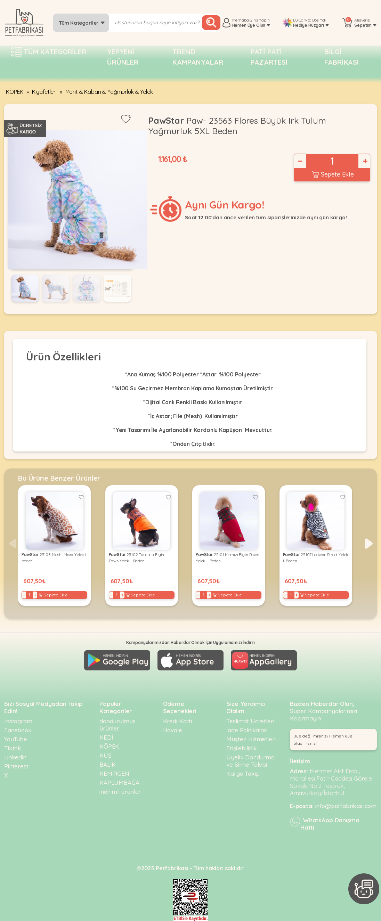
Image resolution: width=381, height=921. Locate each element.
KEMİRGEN (114, 773)
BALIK (107, 764)
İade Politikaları (246, 730)
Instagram (18, 721)
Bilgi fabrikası (341, 56)
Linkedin (15, 757)
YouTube (15, 739)
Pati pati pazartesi (269, 56)
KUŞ (105, 755)
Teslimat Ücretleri (250, 721)
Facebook (18, 730)
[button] (368, 543)
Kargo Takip (242, 773)
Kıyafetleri (44, 91)
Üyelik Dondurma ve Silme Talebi (250, 760)
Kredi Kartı (177, 721)
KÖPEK (14, 91)
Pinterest (16, 766)
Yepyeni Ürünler (122, 56)
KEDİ (106, 737)
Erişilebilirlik (241, 748)
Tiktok (12, 748)
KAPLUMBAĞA (119, 782)
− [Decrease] (300, 161)
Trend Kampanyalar (197, 56)
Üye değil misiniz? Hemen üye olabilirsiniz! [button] (322, 739)
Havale (172, 730)
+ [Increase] (365, 161)
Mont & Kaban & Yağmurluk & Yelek (109, 91)
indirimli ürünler (120, 791)
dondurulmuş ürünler (117, 724)
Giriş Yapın (259, 20)
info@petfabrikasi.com (346, 805)
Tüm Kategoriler (82, 22)
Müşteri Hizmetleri (250, 739)
